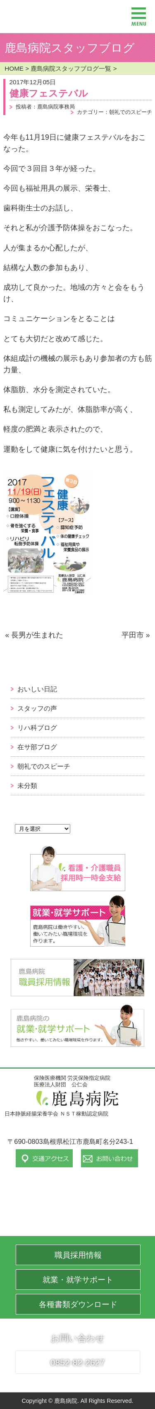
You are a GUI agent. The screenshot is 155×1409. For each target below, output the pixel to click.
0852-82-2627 (77, 1362)
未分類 (27, 785)
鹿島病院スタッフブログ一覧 (71, 68)
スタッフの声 (37, 708)
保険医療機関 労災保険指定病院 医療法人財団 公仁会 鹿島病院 (46, 12)
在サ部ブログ (37, 747)
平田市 (133, 635)
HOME (14, 68)
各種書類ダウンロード (78, 1304)
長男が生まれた (37, 635)
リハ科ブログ (37, 727)
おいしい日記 (37, 689)
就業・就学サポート (78, 1279)
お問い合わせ (78, 1338)
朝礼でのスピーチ (43, 766)
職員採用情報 (78, 1255)
